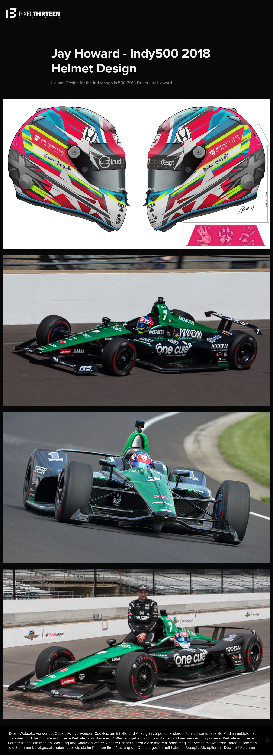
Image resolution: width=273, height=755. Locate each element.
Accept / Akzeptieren (203, 747)
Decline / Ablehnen (240, 747)
